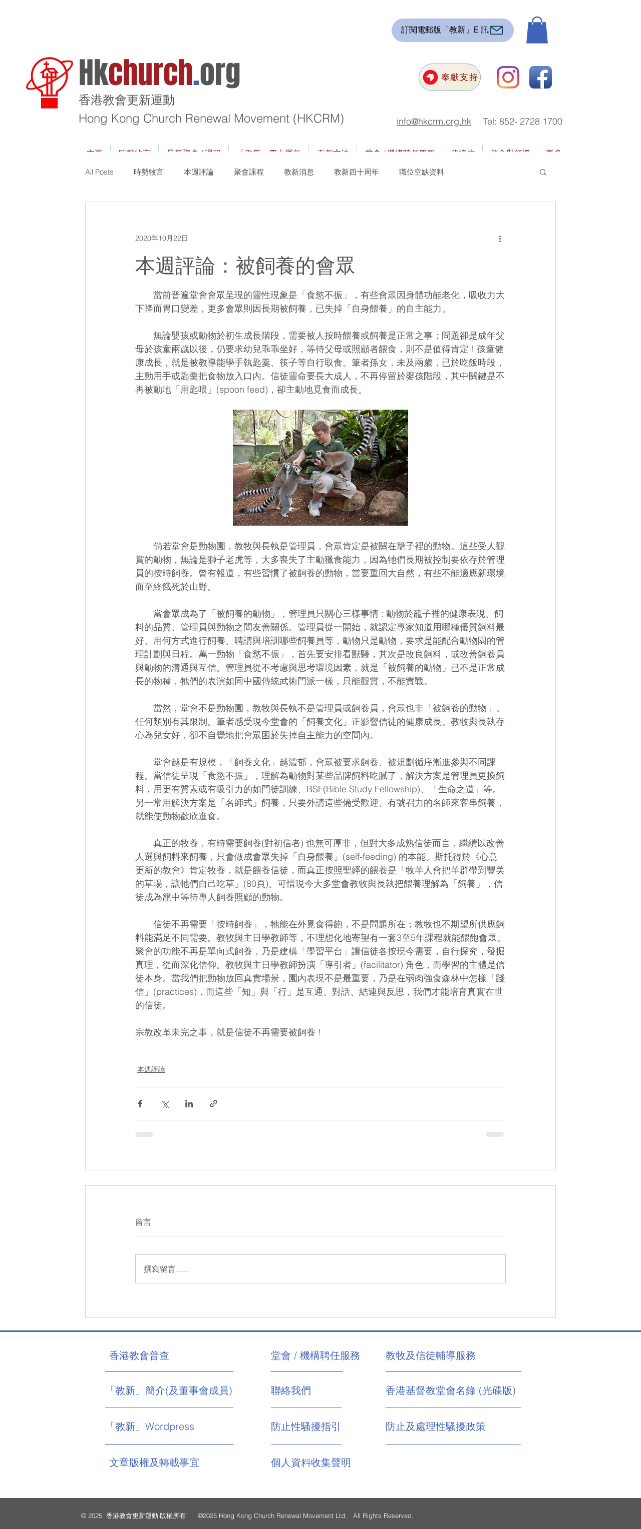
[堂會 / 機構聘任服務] (315, 1355)
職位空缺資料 (421, 172)
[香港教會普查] (158, 1355)
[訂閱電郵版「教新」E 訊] (453, 30)
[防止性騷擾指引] (316, 1426)
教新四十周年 (356, 172)
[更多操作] (500, 238)
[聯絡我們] (309, 1390)
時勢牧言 (149, 172)
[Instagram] (508, 77)
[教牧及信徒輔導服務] (431, 1355)
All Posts (99, 172)
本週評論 (199, 172)
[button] (537, 30)
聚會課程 (249, 172)
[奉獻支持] (450, 77)
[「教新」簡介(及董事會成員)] (169, 1390)
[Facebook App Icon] (540, 77)
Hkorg (159, 73)
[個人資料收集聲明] (336, 1462)
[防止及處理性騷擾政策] (436, 1426)
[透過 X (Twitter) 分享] (164, 1103)
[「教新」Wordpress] (151, 1426)
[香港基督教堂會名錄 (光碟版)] (451, 1390)
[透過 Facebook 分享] (140, 1103)
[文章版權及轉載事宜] (174, 1462)
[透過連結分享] (213, 1103)
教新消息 (299, 172)
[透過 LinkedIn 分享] (189, 1103)
